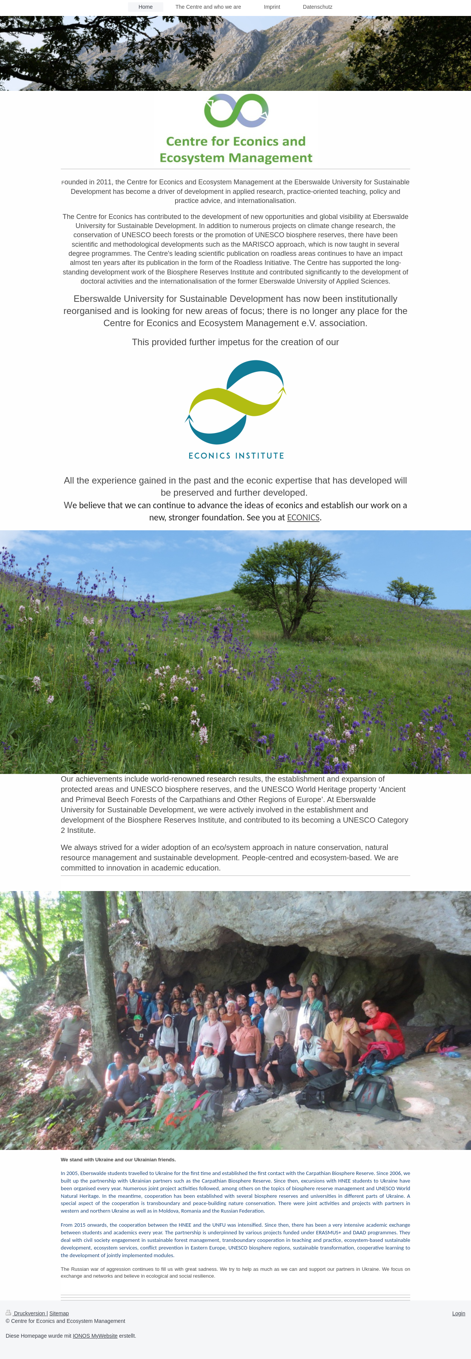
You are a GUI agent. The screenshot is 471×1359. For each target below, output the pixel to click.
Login (458, 1313)
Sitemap (59, 1313)
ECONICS (303, 517)
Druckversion (26, 1313)
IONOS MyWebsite (95, 1336)
